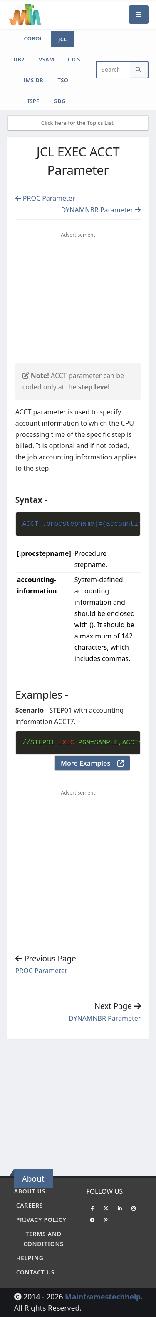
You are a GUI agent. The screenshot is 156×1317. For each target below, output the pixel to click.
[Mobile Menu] (139, 14)
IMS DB (33, 80)
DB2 (18, 59)
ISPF (33, 101)
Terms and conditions (43, 1239)
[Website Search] (113, 70)
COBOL (33, 38)
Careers (29, 1205)
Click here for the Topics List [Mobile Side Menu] (78, 122)
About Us (29, 1191)
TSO (63, 80)
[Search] (139, 70)
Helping (30, 1258)
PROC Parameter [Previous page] (45, 198)
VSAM (46, 59)
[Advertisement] (85, 301)
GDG (60, 101)
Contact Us (35, 1272)
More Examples (92, 763)
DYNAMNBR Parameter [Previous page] (101, 209)
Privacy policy (41, 1220)
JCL (62, 39)
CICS (74, 59)
